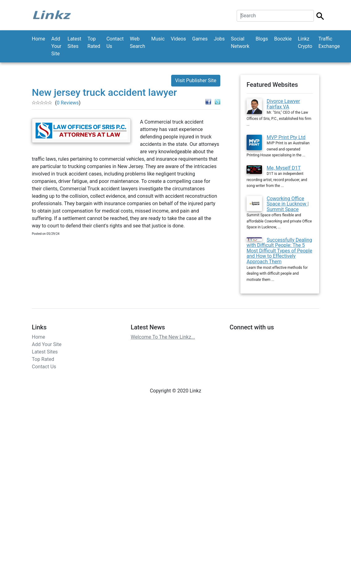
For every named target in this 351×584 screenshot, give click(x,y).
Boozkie (283, 39)
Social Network (240, 42)
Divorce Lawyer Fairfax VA (283, 104)
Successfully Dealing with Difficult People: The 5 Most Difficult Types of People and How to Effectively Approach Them (279, 250)
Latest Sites (75, 42)
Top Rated (93, 42)
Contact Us (115, 42)
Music (157, 39)
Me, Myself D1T (284, 168)
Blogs (262, 39)
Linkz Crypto (305, 42)
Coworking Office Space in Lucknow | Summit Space (288, 204)
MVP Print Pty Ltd (286, 137)
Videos (178, 39)
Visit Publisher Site (195, 80)
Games (200, 39)
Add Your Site (56, 46)
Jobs (219, 39)
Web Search (137, 42)
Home (38, 39)
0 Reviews (68, 103)
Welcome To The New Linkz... (163, 337)
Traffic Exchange (329, 42)
